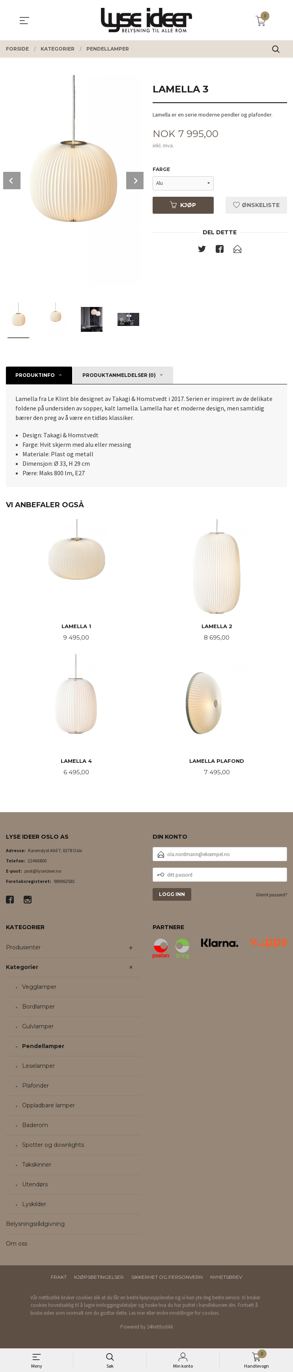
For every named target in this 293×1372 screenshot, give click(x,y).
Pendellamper (43, 1047)
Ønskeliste (256, 205)
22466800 (37, 862)
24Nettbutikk (160, 1328)
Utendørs (35, 1185)
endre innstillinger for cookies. (188, 1314)
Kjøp (183, 205)
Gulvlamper (38, 1027)
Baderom (35, 1126)
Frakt (59, 1279)
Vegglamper (39, 988)
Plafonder (35, 1087)
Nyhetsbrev (226, 1279)
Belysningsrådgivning (35, 1225)
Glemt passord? (271, 896)
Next (135, 180)
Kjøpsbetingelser (99, 1279)
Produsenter (23, 948)
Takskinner (36, 1166)
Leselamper (38, 1067)
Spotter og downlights (53, 1146)
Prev (12, 180)
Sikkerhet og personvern (167, 1279)
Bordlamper (38, 1008)
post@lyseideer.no (42, 872)
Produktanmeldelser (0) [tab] (119, 375)
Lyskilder (34, 1205)
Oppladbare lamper (48, 1106)
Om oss (16, 1245)
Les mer (137, 1314)
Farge (161, 170)
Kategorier (22, 968)
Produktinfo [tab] (35, 375)
